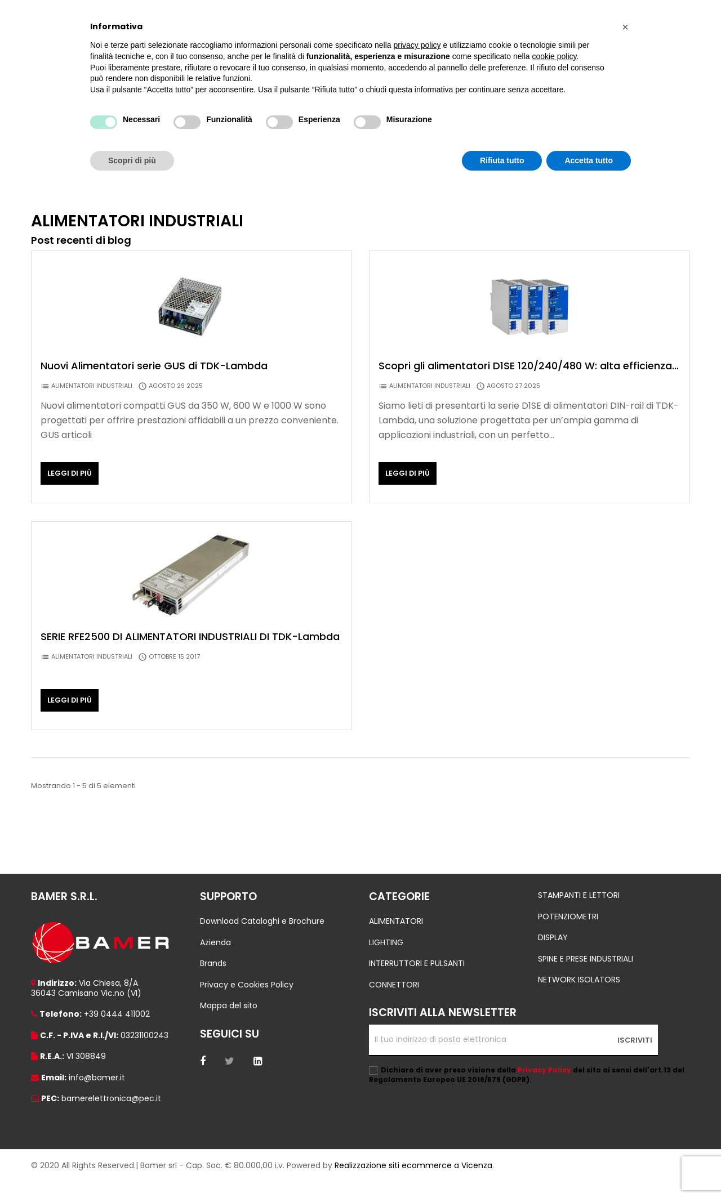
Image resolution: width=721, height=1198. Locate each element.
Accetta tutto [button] (588, 160)
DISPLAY (553, 953)
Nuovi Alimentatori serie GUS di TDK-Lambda (154, 382)
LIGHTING (386, 958)
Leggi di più (69, 489)
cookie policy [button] (554, 56)
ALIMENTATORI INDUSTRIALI (91, 401)
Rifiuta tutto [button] (502, 160)
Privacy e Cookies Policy (246, 1001)
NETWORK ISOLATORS (579, 996)
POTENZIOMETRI (568, 932)
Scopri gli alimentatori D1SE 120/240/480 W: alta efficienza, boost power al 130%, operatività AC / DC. (526, 382)
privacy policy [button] (417, 45)
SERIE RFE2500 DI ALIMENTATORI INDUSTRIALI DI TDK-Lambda (190, 653)
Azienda (215, 958)
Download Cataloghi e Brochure (262, 937)
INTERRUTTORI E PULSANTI (417, 979)
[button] (625, 27)
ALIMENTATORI (396, 937)
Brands (213, 979)
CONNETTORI (394, 1001)
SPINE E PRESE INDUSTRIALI (585, 975)
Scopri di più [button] (132, 160)
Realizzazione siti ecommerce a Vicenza (413, 1181)
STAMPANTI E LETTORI (579, 911)
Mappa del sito (228, 1021)
